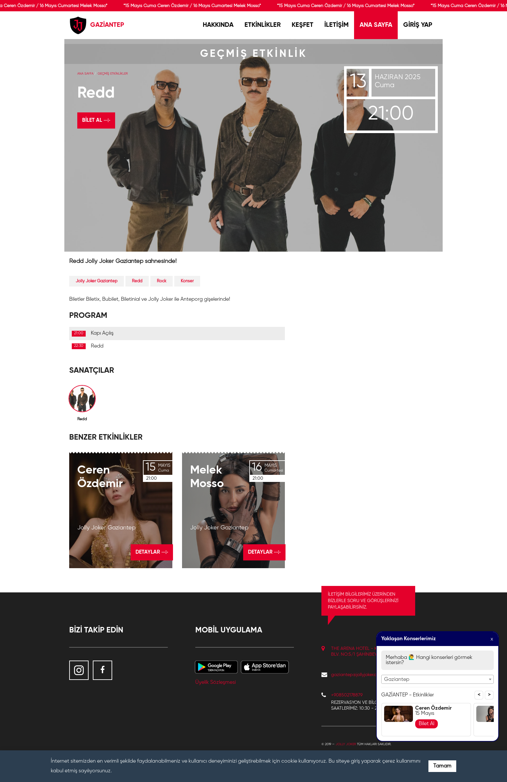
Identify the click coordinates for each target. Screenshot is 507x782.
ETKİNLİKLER (262, 25)
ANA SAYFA (376, 25)
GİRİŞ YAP (417, 25)
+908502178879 (346, 695)
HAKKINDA (218, 25)
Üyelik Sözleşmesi (215, 682)
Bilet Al (426, 723)
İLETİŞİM (336, 25)
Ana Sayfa (85, 73)
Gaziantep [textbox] (396, 679)
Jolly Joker (346, 744)
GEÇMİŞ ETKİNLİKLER (113, 73)
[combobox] (437, 679)
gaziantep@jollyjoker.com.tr (358, 675)
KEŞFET (302, 25)
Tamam (442, 766)
